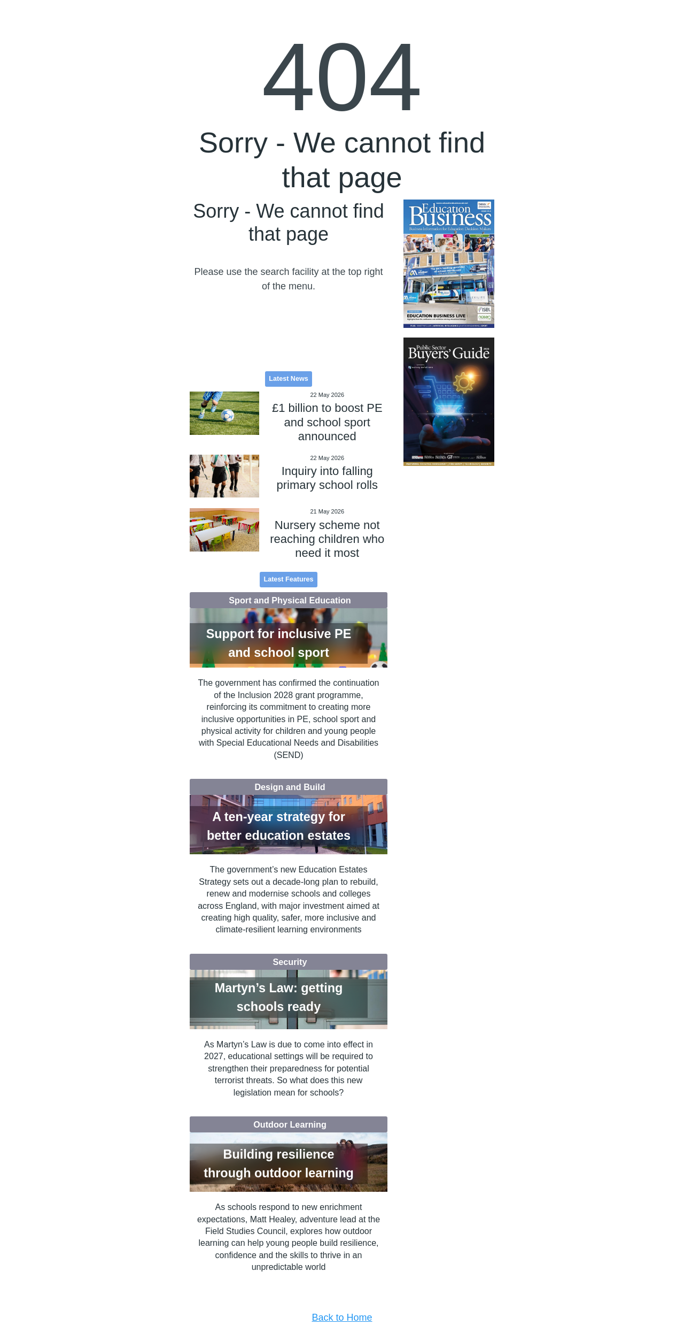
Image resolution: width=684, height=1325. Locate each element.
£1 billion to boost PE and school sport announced (327, 422)
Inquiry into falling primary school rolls (327, 478)
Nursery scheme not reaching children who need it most (327, 539)
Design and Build (289, 787)
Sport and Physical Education (290, 600)
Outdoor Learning (290, 1124)
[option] (448, 264)
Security (290, 962)
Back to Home (342, 1317)
